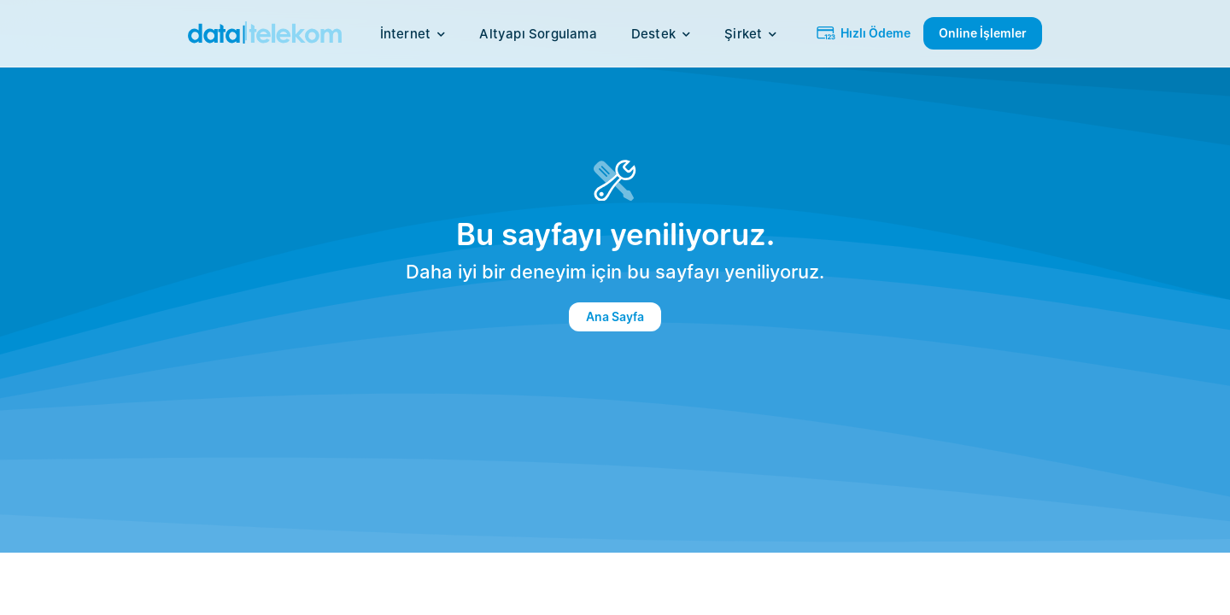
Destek (660, 34)
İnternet (413, 34)
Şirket (750, 34)
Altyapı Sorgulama (537, 34)
